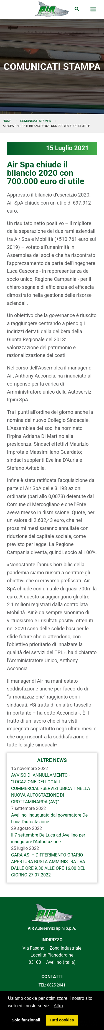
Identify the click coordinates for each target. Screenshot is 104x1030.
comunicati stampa (35, 121)
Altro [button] (58, 1005)
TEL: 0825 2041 (52, 985)
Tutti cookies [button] (62, 1020)
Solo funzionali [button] (26, 1020)
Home (7, 121)
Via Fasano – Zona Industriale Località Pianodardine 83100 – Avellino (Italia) (51, 955)
